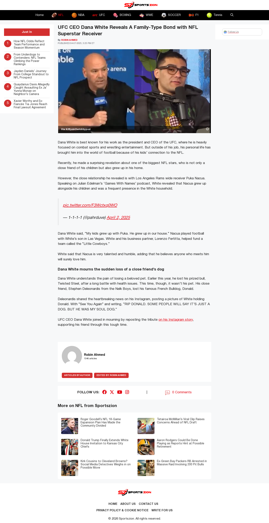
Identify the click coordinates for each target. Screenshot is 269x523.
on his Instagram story (176, 319)
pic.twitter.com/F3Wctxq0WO (90, 205)
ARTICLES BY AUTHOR (77, 375)
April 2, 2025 (118, 218)
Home (40, 15)
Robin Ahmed (111, 375)
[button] (231, 15)
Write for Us (162, 510)
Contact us (148, 504)
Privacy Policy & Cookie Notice (122, 510)
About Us (128, 504)
